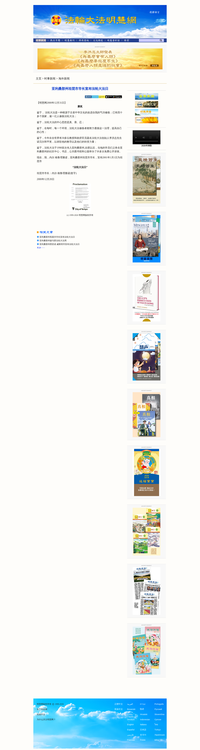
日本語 (143, 730)
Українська (159, 735)
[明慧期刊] (69, 41)
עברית (142, 704)
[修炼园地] (84, 41)
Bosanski (131, 709)
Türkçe (157, 730)
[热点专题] (55, 41)
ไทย (156, 724)
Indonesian (145, 719)
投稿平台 (41, 714)
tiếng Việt (158, 740)
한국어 (143, 735)
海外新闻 (64, 78)
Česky (130, 714)
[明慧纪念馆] (113, 41)
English (130, 724)
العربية (130, 704)
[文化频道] (98, 41)
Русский (158, 709)
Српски (157, 719)
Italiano (143, 724)
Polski (142, 740)
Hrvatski (143, 714)
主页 (38, 78)
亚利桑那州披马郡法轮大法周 (53, 240)
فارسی (130, 735)
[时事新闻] (40, 41)
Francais (131, 740)
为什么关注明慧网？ (46, 719)
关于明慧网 (42, 709)
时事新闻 (49, 78)
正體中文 (118, 704)
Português (159, 704)
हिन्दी (142, 709)
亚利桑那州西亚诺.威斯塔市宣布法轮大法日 (59, 244)
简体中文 (118, 709)
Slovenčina (159, 714)
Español (130, 730)
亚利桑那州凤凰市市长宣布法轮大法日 (57, 237)
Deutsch (131, 719)
